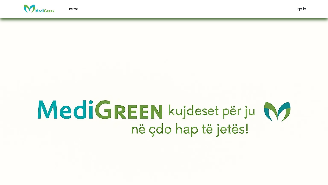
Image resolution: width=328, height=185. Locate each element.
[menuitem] (73, 9)
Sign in (300, 9)
